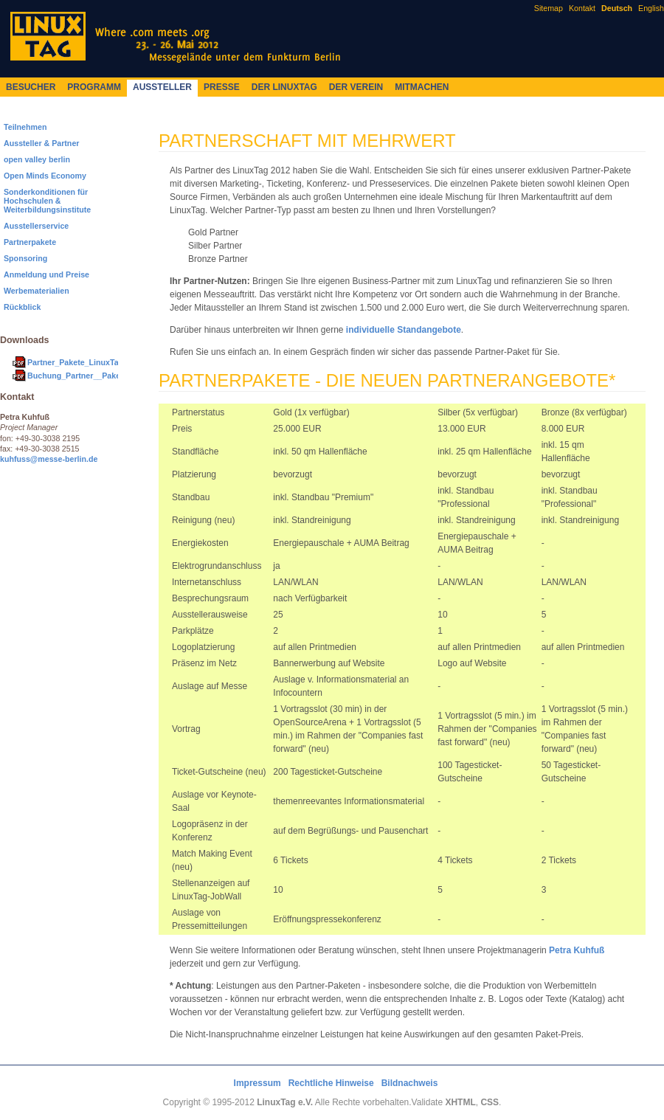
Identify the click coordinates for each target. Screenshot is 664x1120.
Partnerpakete (30, 242)
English (651, 8)
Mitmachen (422, 87)
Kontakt (582, 8)
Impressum (257, 1083)
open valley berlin (37, 159)
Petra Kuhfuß (576, 950)
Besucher (30, 87)
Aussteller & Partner (41, 143)
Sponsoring (25, 258)
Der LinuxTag (284, 87)
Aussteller (162, 87)
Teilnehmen (25, 126)
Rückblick (22, 307)
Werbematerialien (36, 290)
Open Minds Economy (45, 175)
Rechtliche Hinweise (331, 1083)
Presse (222, 87)
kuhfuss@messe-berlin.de (48, 458)
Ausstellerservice (36, 225)
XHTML (460, 1102)
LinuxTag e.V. (285, 1102)
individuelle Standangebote (403, 330)
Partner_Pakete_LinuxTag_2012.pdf (93, 362)
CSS (489, 1102)
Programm (94, 87)
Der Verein (356, 87)
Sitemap (548, 8)
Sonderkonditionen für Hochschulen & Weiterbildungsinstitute (47, 200)
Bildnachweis (409, 1083)
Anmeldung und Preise (46, 274)
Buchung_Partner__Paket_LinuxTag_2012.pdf (112, 375)
